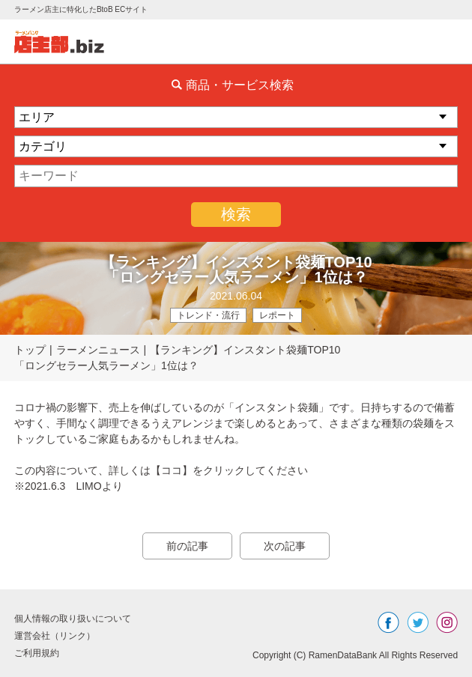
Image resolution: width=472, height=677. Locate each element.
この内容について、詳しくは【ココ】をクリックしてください (161, 470)
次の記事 (285, 546)
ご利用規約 (36, 653)
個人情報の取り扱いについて (72, 618)
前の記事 (187, 546)
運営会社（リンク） (54, 636)
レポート (277, 315)
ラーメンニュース (98, 350)
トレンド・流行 (208, 315)
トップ (30, 350)
